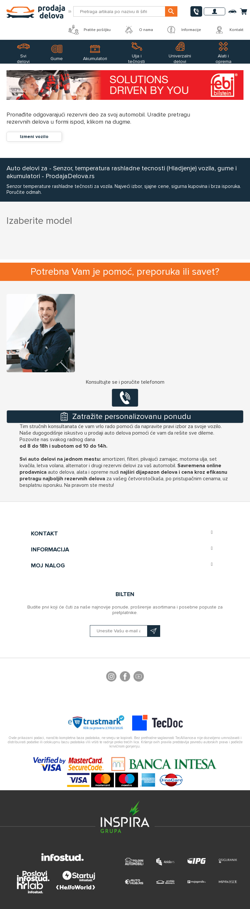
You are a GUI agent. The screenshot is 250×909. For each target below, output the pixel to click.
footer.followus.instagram (111, 677)
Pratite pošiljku (89, 29)
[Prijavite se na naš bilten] (125, 631)
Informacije (183, 29)
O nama (138, 29)
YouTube (138, 677)
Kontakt (228, 29)
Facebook (125, 677)
